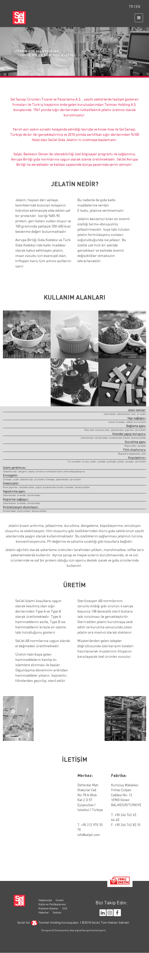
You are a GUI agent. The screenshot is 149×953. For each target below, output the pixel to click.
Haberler (43, 912)
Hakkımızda (45, 900)
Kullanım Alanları (48, 908)
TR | (132, 6)
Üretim (60, 900)
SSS (65, 908)
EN (138, 6)
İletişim (57, 912)
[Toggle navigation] (139, 17)
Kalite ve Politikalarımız (52, 904)
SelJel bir (23, 922)
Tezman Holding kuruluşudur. (55, 922)
